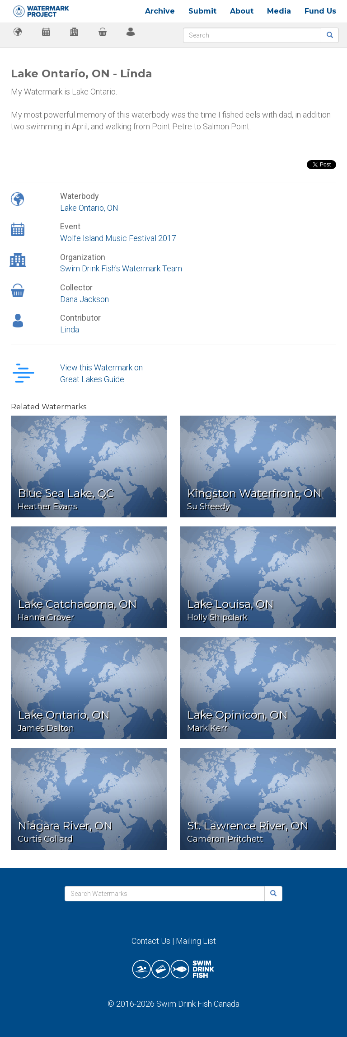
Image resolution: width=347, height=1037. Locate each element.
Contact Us (150, 941)
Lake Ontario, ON (89, 208)
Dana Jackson (84, 299)
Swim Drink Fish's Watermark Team (121, 268)
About (241, 11)
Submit (202, 11)
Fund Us (320, 11)
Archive (160, 11)
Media (279, 11)
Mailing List (196, 941)
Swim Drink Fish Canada (197, 1004)
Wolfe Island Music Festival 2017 (118, 238)
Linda (69, 329)
